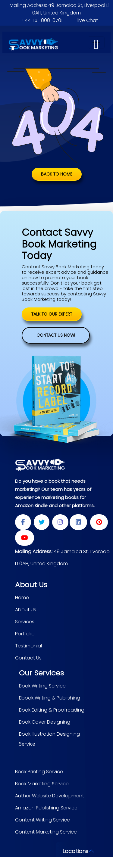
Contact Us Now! (55, 335)
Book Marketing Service (42, 783)
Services (24, 621)
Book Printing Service (39, 771)
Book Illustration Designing (49, 734)
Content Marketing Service (46, 831)
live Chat (87, 20)
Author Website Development (49, 795)
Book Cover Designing (44, 721)
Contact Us (28, 657)
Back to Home (56, 174)
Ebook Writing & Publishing (49, 697)
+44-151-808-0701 (41, 20)
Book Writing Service (42, 685)
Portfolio (25, 633)
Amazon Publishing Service (46, 807)
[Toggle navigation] (96, 42)
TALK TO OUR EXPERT (51, 314)
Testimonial (28, 645)
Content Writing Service (42, 819)
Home (22, 597)
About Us (25, 609)
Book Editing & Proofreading (51, 709)
